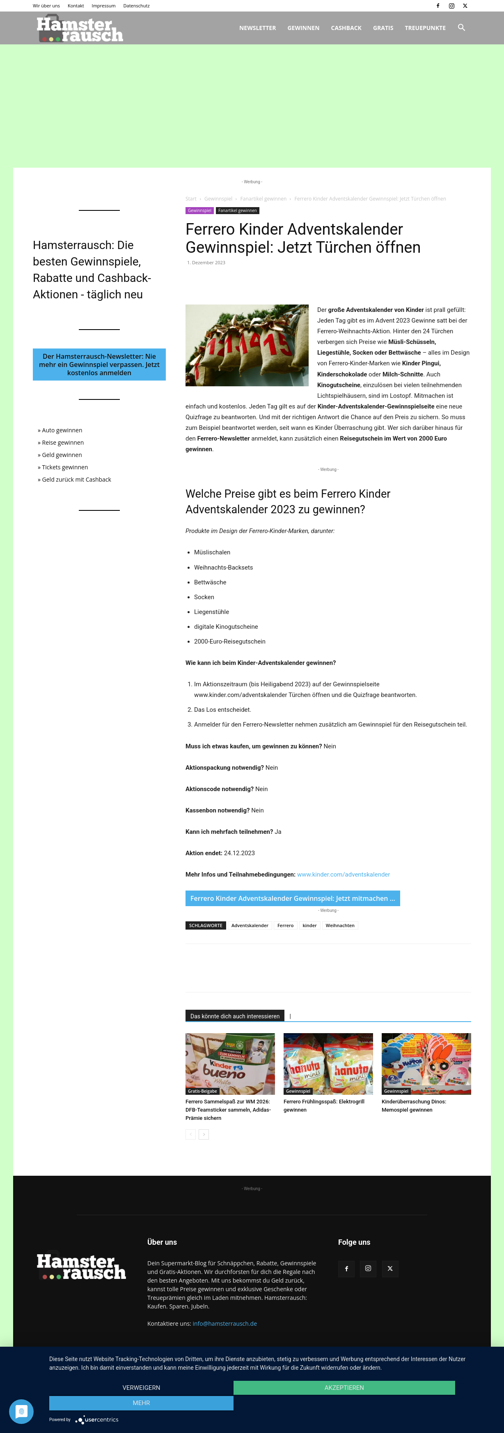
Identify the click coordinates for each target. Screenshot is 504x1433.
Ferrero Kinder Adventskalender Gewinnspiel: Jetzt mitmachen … (292, 898)
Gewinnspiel (218, 198)
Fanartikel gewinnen (264, 198)
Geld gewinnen (62, 455)
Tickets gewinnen (65, 467)
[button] (461, 28)
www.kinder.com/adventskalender (343, 874)
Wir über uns (46, 5)
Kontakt (76, 5)
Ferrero (285, 925)
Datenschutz (137, 5)
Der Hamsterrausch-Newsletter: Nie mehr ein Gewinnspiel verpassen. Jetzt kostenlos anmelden (99, 364)
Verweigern (116, 1404)
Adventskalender (249, 925)
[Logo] (79, 28)
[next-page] (204, 1134)
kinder (310, 925)
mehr (429, 1404)
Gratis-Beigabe (202, 1091)
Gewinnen (303, 28)
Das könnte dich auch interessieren (234, 1016)
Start (191, 198)
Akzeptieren (272, 1404)
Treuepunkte (425, 28)
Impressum (104, 5)
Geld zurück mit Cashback (76, 479)
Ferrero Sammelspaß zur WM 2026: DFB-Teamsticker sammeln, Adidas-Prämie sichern (228, 1109)
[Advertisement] (252, 106)
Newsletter (257, 28)
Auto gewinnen (62, 430)
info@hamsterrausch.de (224, 1323)
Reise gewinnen (63, 442)
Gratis (383, 28)
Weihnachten (340, 925)
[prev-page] (191, 1134)
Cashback (346, 28)
